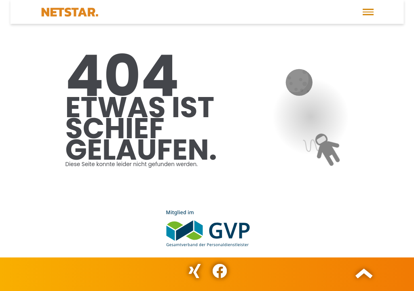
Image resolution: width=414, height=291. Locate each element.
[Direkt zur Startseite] (69, 11)
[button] (368, 11)
